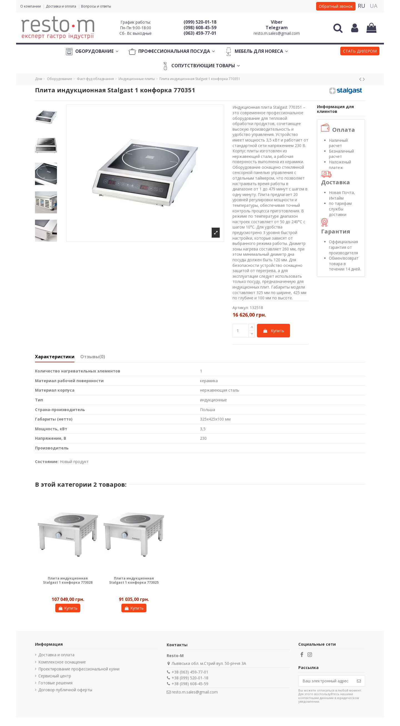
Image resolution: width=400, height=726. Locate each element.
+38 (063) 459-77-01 (190, 672)
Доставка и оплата (61, 6)
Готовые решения (55, 682)
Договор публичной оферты (65, 689)
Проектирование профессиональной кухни (78, 669)
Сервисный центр (54, 675)
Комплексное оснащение (62, 662)
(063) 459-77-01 (200, 33)
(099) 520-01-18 (200, 22)
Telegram (277, 27)
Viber (276, 22)
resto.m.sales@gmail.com (277, 33)
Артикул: (240, 307)
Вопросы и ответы (96, 6)
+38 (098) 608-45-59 (190, 683)
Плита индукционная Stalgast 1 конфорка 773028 (67, 580)
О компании (31, 6)
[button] (360, 51)
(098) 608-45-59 (200, 27)
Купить (273, 330)
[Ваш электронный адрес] (326, 681)
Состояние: (47, 461)
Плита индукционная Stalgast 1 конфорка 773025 (134, 580)
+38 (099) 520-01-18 (190, 677)
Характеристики (54, 357)
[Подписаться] (359, 681)
